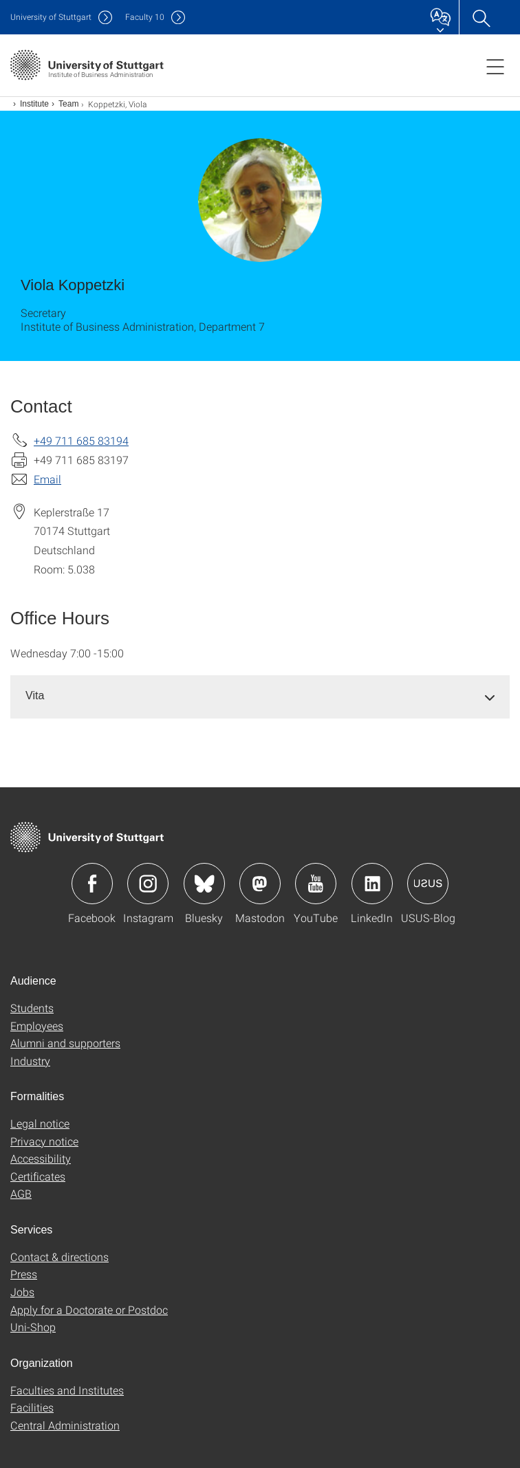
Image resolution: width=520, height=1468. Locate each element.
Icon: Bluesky (204, 883)
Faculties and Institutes (67, 1390)
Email (47, 479)
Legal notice (39, 1123)
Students (32, 1007)
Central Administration (65, 1425)
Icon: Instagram (148, 883)
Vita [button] (34, 695)
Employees (36, 1025)
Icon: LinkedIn (372, 883)
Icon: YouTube (315, 883)
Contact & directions (59, 1256)
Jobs (22, 1291)
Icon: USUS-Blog (427, 883)
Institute (34, 104)
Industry (30, 1060)
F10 (144, 17)
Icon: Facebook (92, 883)
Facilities (32, 1407)
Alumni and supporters (65, 1043)
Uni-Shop (33, 1326)
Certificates (37, 1176)
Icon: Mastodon (260, 883)
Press (23, 1274)
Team (68, 104)
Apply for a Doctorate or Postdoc (89, 1309)
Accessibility (40, 1158)
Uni (50, 17)
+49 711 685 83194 (81, 440)
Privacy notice (44, 1141)
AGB (21, 1193)
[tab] (260, 696)
